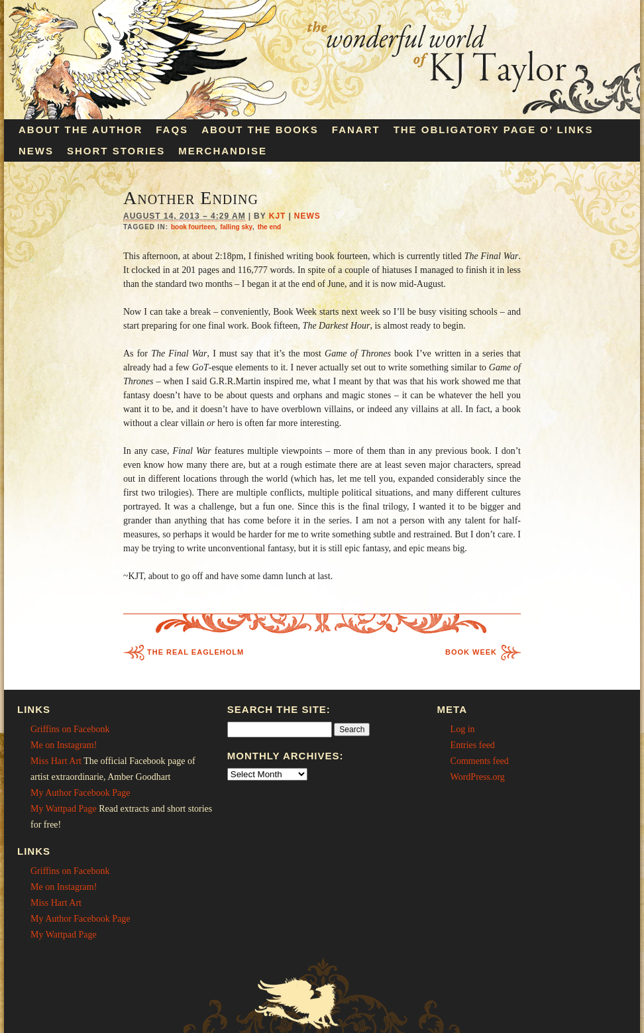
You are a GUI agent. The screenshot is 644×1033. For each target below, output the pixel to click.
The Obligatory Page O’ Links (494, 129)
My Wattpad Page (63, 809)
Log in (463, 729)
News (36, 150)
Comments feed (480, 761)
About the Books (260, 129)
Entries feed (473, 745)
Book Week (471, 652)
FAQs (172, 129)
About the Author (80, 129)
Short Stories (116, 150)
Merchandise (222, 150)
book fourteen (193, 227)
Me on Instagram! (63, 745)
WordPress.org (478, 777)
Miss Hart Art (55, 761)
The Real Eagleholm (195, 652)
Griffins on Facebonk (70, 729)
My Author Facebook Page (80, 793)
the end (270, 227)
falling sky (236, 227)
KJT (277, 216)
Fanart (356, 129)
